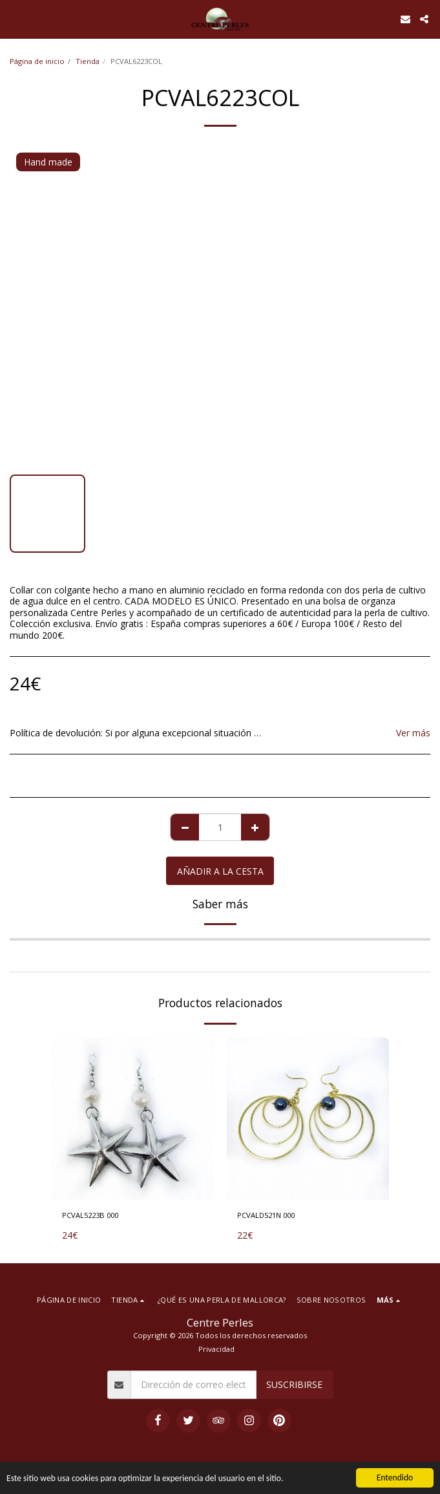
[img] (133, 1119)
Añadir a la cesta (220, 871)
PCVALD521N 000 (266, 1215)
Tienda (88, 61)
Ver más (413, 733)
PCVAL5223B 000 (90, 1215)
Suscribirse (294, 1384)
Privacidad (216, 1349)
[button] (14, 18)
